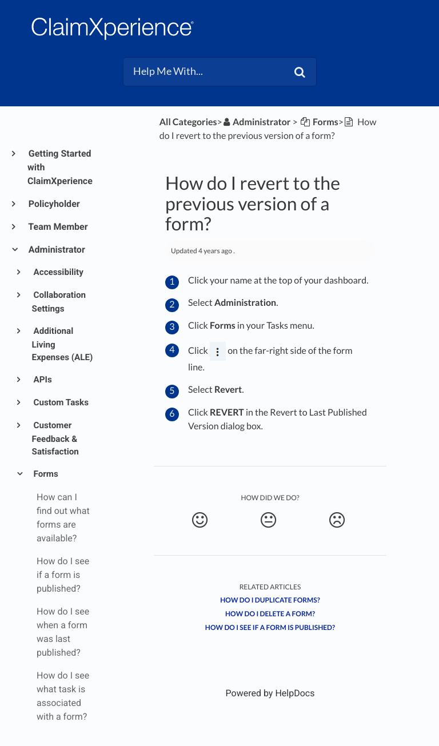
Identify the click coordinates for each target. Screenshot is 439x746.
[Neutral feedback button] (268, 520)
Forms (45, 474)
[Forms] (319, 122)
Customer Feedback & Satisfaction (55, 438)
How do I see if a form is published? (270, 627)
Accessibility (57, 272)
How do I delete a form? (270, 613)
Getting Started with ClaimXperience (60, 167)
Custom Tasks (60, 402)
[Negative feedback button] (337, 520)
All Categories (188, 122)
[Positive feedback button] (199, 520)
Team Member (57, 226)
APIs (42, 379)
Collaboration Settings (59, 302)
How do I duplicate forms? (270, 600)
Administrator (56, 249)
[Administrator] (256, 122)
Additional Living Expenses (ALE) (62, 344)
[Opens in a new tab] (270, 693)
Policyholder (53, 203)
